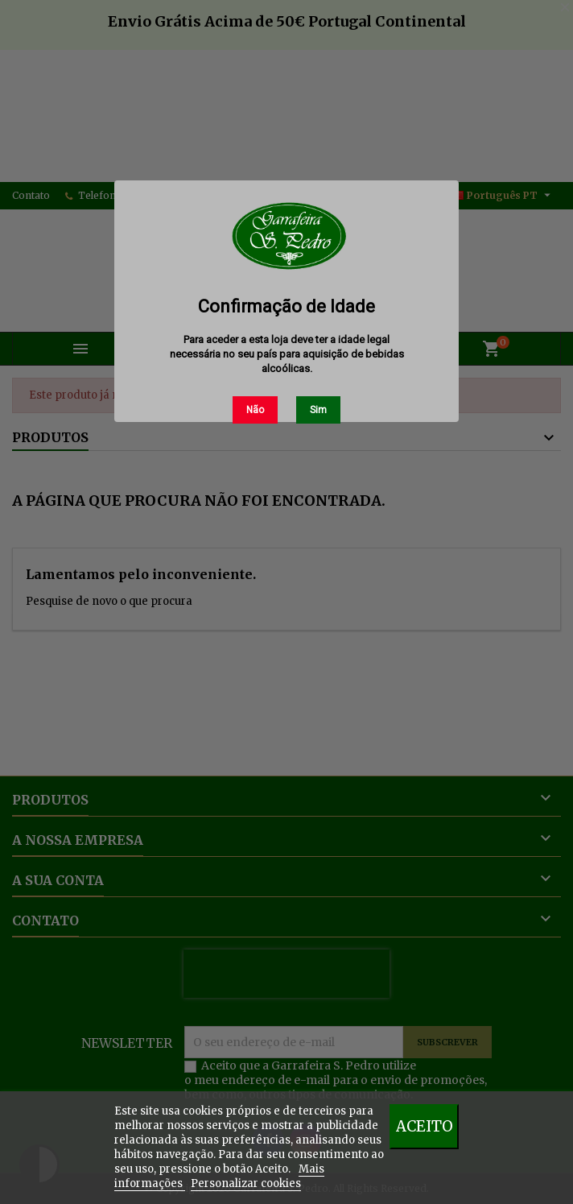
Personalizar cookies (246, 1183)
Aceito (424, 1126)
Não (255, 410)
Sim (318, 410)
